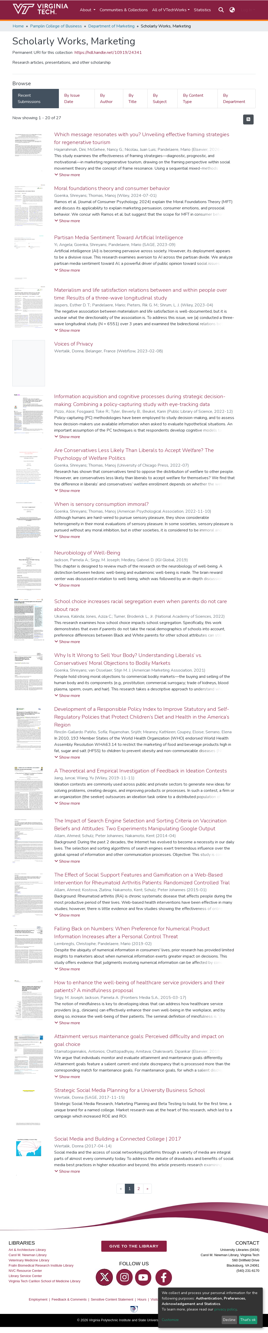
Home (18, 26)
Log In (246, 10)
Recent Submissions (29, 99)
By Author (106, 99)
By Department (234, 99)
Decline (229, 1319)
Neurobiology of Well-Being (87, 552)
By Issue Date (72, 99)
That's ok (248, 1319)
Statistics (202, 10)
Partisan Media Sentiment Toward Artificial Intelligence (118, 237)
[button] (232, 10)
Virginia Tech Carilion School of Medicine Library (44, 1281)
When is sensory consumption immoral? (101, 504)
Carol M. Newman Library (28, 1255)
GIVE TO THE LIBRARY (134, 1246)
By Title (133, 99)
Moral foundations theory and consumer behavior (112, 188)
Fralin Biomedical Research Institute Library (41, 1265)
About (86, 10)
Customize (170, 1319)
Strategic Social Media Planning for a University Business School (129, 1090)
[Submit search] (221, 10)
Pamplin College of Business (56, 26)
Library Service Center (25, 1276)
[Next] (147, 1189)
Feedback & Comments (69, 1299)
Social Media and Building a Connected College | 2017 (117, 1138)
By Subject (160, 99)
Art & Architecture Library (27, 1249)
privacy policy (225, 1309)
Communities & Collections (124, 10)
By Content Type (193, 99)
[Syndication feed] (248, 119)
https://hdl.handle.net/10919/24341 (108, 52)
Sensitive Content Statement (112, 1299)
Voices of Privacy (73, 343)
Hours (141, 1299)
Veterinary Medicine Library (29, 1260)
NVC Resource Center (25, 1271)
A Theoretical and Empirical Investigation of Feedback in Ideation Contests (140, 770)
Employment (38, 1299)
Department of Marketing (111, 26)
